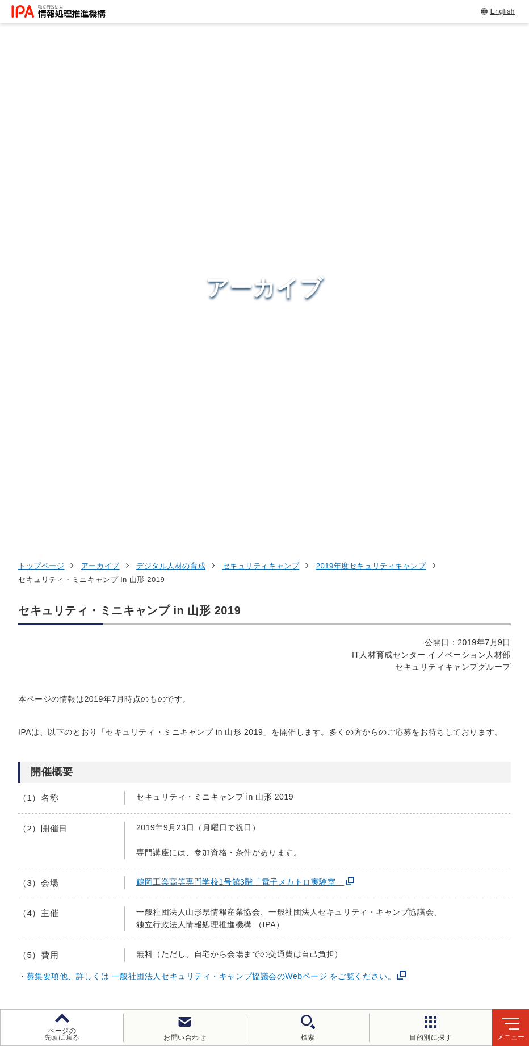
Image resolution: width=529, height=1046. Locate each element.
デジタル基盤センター (282, 839)
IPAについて (409, 862)
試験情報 (401, 778)
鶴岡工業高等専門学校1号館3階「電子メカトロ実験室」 (240, 416)
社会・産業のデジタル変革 (443, 834)
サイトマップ (303, 956)
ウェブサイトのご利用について (91, 938)
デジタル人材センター (282, 860)
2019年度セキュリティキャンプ (371, 101)
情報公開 (166, 956)
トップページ (41, 101)
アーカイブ (100, 101)
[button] (17, 635)
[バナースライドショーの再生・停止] (296, 690)
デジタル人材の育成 (170, 101)
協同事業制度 (230, 956)
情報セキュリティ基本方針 (441, 938)
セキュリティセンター (282, 750)
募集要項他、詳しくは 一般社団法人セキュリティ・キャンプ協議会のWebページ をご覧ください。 (211, 511)
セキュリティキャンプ (261, 101)
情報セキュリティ (422, 750)
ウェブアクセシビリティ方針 (314, 938)
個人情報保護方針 (205, 938)
